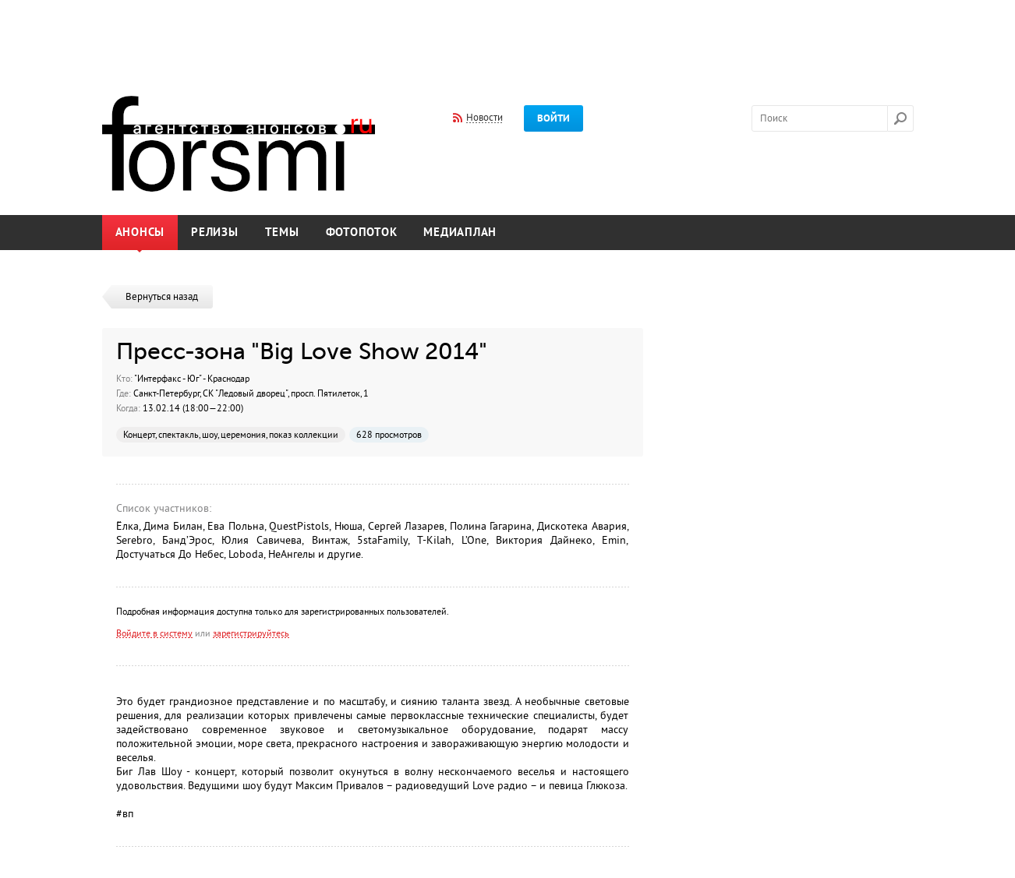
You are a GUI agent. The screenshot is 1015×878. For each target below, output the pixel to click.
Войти (553, 118)
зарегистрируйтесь (251, 633)
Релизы (215, 232)
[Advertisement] (507, 37)
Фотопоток (362, 232)
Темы (282, 232)
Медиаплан (460, 232)
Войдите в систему (154, 633)
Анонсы (140, 232)
